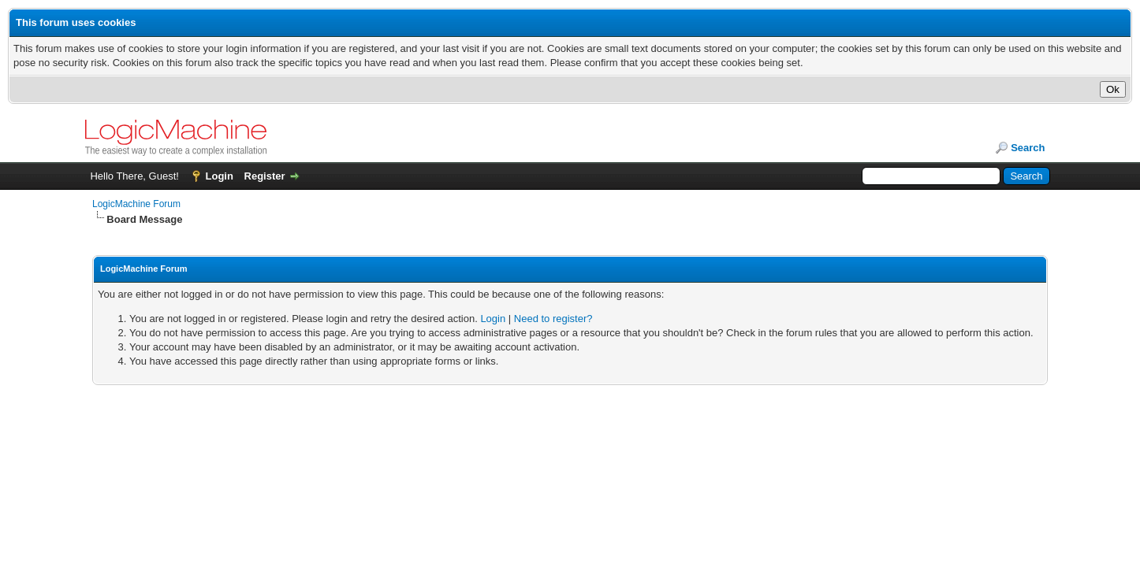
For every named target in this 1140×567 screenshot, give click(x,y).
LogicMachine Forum (136, 203)
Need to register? (553, 318)
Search (1028, 148)
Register (264, 176)
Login (219, 176)
